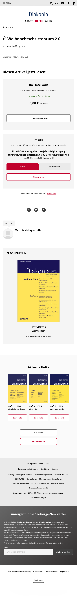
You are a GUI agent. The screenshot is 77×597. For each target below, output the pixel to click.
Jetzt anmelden (63, 552)
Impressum (64, 571)
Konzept (55, 469)
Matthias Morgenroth (16, 46)
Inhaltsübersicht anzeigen (39, 336)
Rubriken (7, 27)
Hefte (39, 21)
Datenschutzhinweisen (54, 543)
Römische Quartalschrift (38, 488)
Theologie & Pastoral (24, 475)
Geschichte (45, 469)
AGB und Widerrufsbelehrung (19, 571)
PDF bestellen (40, 118)
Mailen (44, 210)
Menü (8, 3)
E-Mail (6, 547)
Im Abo (22, 166)
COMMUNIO (19, 479)
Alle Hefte (38, 432)
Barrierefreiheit (52, 571)
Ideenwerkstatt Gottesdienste (50, 479)
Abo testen (39, 177)
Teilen (29, 210)
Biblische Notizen (57, 483)
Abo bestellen (38, 441)
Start (29, 21)
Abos (48, 21)
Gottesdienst (32, 479)
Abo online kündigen (38, 498)
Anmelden (51, 193)
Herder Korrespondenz (43, 475)
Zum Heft (17, 418)
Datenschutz (38, 571)
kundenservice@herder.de (53, 493)
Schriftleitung (32, 469)
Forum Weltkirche (42, 483)
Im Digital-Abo (54, 166)
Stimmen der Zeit (61, 475)
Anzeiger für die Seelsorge (22, 483)
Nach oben (38, 580)
